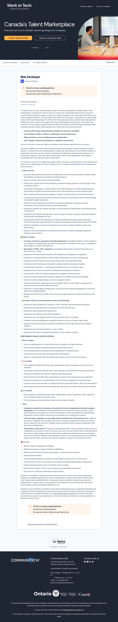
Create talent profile (18, 38)
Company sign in (86, 6)
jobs (25, 63)
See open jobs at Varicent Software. (37, 91)
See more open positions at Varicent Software (42, 524)
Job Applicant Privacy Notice (64, 494)
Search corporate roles (50, 38)
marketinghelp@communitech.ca (73, 610)
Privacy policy (53, 547)
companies (10, 63)
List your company (103, 6)
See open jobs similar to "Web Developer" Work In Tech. (44, 94)
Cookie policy (63, 547)
